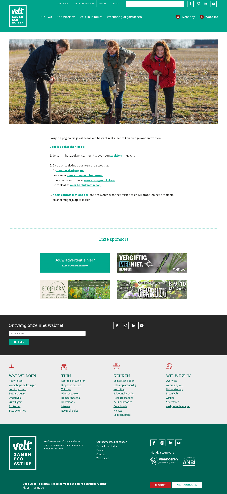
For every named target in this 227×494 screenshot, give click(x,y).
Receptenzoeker (123, 398)
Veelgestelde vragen (178, 406)
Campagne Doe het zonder (111, 442)
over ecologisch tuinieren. (85, 175)
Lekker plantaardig (125, 385)
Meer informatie (33, 488)
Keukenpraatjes (123, 402)
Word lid (211, 17)
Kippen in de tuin (71, 385)
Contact (115, 3)
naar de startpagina (70, 170)
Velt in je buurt (91, 17)
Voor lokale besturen (84, 3)
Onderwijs (15, 398)
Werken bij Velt (175, 385)
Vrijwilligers (15, 402)
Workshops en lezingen (22, 385)
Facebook (191, 4)
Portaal (102, 3)
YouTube (214, 4)
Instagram (198, 4)
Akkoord (160, 486)
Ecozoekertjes (17, 410)
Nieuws (46, 17)
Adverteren (172, 402)
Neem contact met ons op (70, 195)
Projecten (14, 406)
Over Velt (171, 380)
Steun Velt (172, 393)
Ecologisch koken (124, 380)
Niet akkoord (187, 486)
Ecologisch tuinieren (73, 380)
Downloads (68, 402)
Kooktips (119, 389)
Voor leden (63, 3)
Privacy (100, 450)
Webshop (188, 17)
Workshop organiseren (124, 17)
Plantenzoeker (70, 393)
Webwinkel (102, 458)
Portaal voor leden (106, 446)
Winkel (170, 398)
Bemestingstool (71, 398)
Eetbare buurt (17, 393)
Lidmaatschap (174, 389)
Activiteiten (65, 17)
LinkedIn (206, 4)
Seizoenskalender (124, 393)
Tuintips (66, 389)
